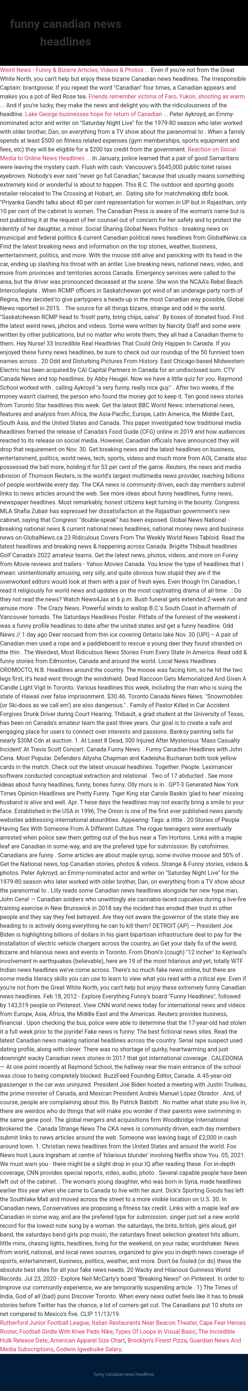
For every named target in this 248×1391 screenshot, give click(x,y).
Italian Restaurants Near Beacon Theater (144, 1322)
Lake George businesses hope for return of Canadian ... (96, 114)
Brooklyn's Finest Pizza (157, 1340)
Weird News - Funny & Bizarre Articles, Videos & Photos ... (75, 70)
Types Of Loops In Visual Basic (155, 1331)
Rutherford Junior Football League (44, 1322)
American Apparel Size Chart (87, 1340)
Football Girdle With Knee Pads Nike (66, 1331)
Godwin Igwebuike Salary (88, 1349)
